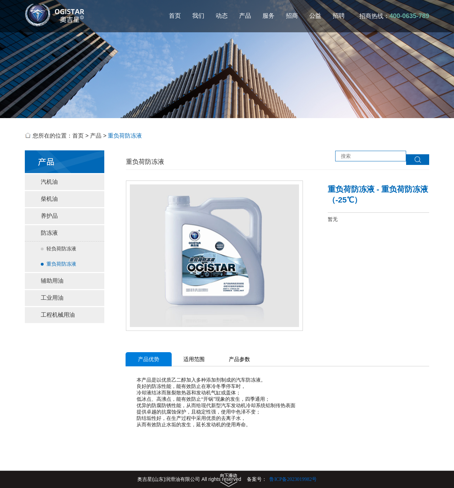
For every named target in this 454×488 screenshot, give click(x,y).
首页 (175, 15)
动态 (222, 15)
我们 (198, 15)
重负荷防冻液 (125, 136)
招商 (292, 15)
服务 (268, 15)
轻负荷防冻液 (58, 248)
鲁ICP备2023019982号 (293, 479)
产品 (245, 15)
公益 (315, 15)
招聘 (339, 15)
